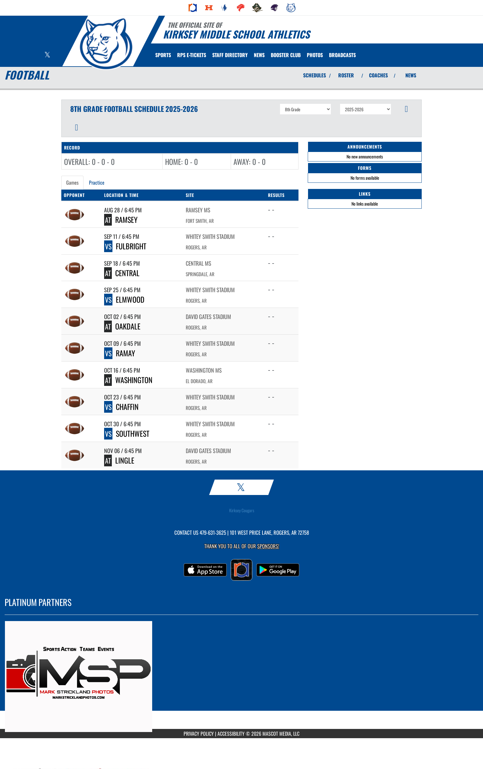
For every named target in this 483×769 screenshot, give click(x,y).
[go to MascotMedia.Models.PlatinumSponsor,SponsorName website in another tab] (241, 676)
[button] (406, 109)
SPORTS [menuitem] (163, 55)
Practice (96, 182)
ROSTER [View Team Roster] (346, 75)
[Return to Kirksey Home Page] (106, 44)
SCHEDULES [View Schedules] (314, 75)
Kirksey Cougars (241, 510)
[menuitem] (192, 7)
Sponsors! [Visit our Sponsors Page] (268, 546)
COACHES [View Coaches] (378, 75)
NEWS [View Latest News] (410, 75)
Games (72, 182)
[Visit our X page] (47, 55)
